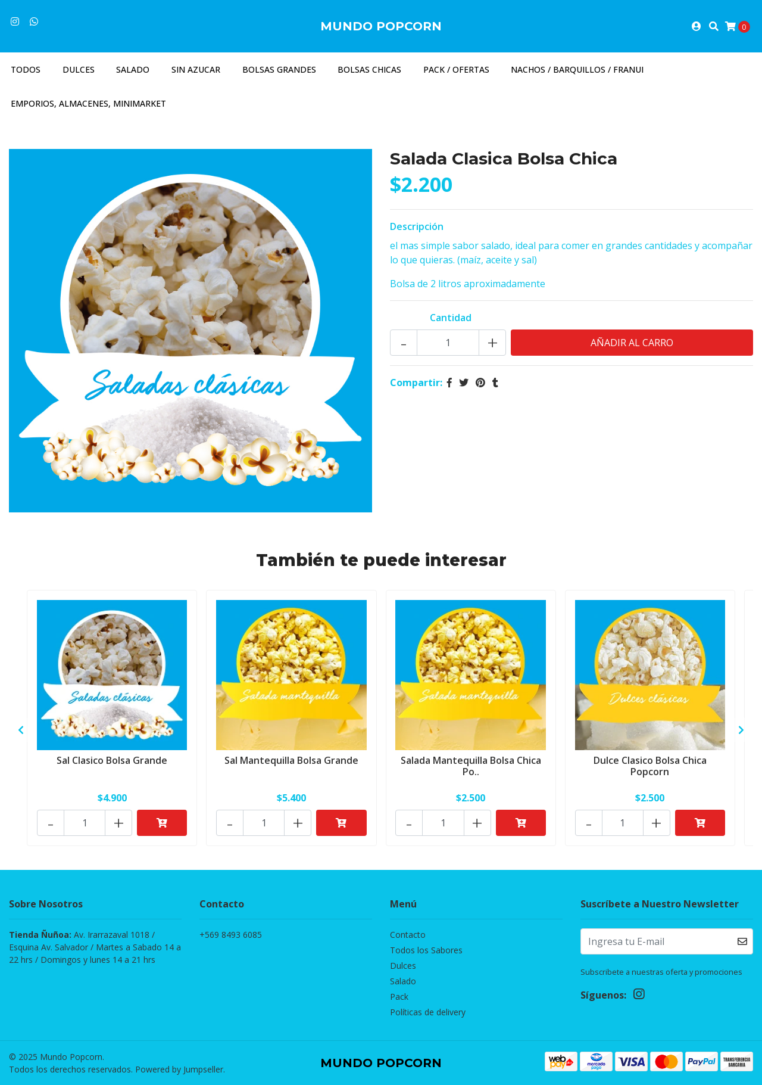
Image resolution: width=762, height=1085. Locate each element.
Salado (132, 69)
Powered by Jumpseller (179, 1069)
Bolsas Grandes (279, 69)
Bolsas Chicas (369, 69)
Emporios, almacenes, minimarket (88, 103)
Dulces (79, 69)
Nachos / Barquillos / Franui (577, 69)
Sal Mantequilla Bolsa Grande (291, 760)
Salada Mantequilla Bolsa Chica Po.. (471, 766)
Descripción (417, 226)
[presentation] (21, 730)
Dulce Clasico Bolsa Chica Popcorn (650, 766)
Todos (25, 69)
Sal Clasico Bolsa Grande (112, 760)
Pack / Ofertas (456, 69)
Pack (399, 996)
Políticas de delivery (428, 1012)
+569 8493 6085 (230, 934)
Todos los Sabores (426, 950)
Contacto (408, 934)
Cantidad (450, 317)
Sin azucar (195, 69)
